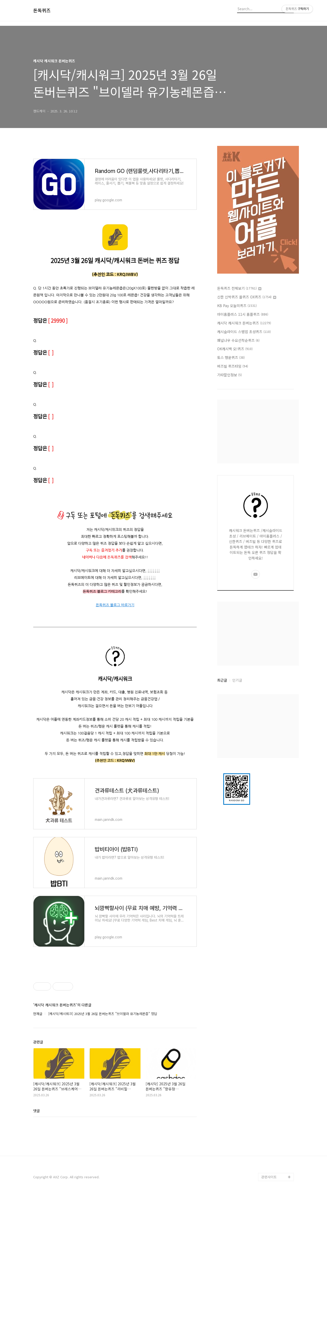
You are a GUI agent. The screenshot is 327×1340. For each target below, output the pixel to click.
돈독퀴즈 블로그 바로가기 (115, 605)
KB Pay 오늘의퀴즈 (237, 305)
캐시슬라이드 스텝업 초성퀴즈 (244, 331)
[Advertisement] (115, 1002)
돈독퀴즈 (42, 10)
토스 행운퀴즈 (231, 357)
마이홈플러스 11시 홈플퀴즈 (242, 314)
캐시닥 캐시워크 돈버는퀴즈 (244, 322)
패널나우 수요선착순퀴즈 (238, 340)
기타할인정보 (229, 374)
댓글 (36, 1182)
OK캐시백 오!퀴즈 (235, 348)
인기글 (237, 680)
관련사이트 (269, 1320)
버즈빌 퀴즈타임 (232, 366)
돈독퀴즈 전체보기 (239, 288)
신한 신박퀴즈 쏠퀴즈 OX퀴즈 (246, 296)
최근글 (222, 680)
